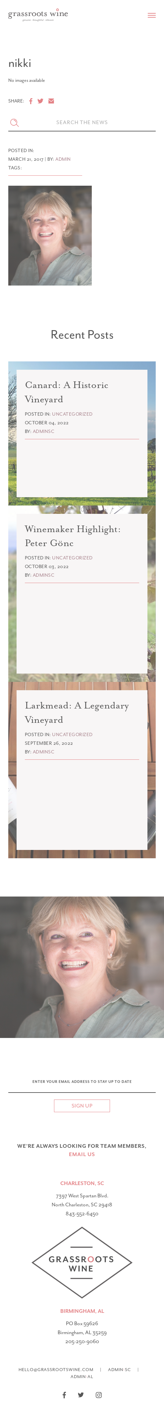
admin (63, 159)
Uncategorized (72, 414)
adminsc (44, 431)
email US (82, 1154)
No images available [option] (26, 80)
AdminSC (119, 1369)
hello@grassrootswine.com (56, 1369)
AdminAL (82, 1376)
